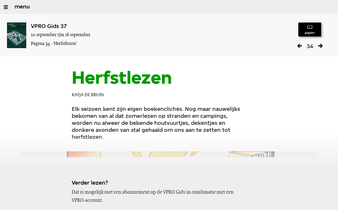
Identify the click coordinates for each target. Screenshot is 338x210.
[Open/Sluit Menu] (6, 7)
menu (22, 7)
